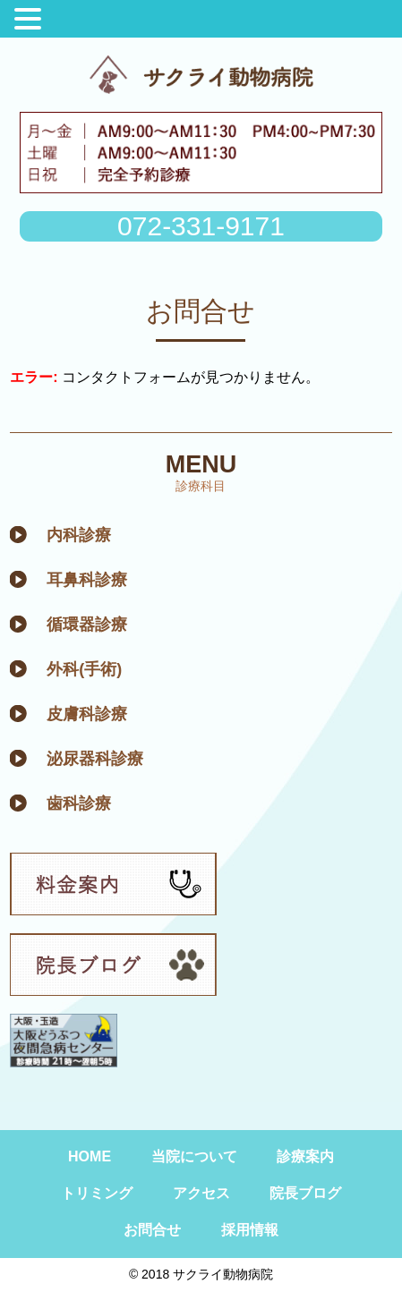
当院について (194, 1156)
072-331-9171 (201, 226)
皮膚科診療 (87, 714)
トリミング (97, 1193)
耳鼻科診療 (87, 580)
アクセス (201, 1193)
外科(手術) (84, 669)
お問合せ (152, 1229)
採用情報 (249, 1229)
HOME (89, 1156)
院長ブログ (305, 1193)
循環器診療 (87, 624)
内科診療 (79, 535)
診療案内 (305, 1156)
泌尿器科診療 (95, 759)
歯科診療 (79, 803)
